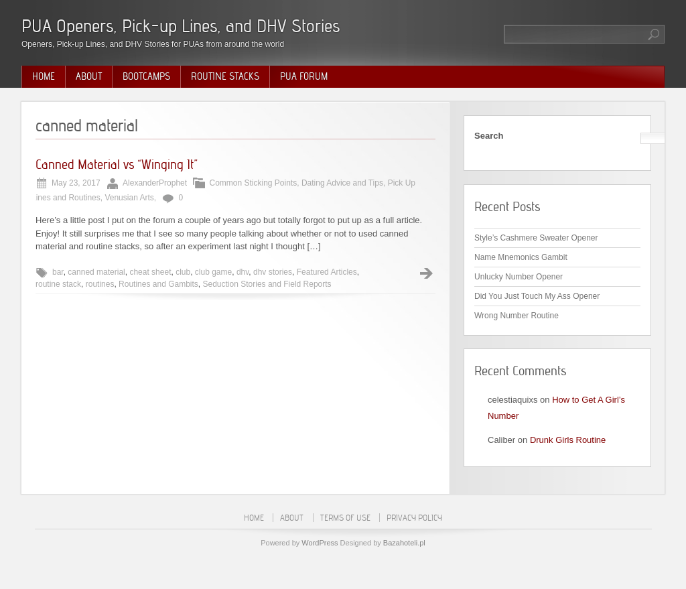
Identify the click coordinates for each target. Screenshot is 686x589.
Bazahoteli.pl (404, 543)
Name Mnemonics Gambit (520, 257)
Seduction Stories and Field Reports (267, 284)
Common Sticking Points (253, 183)
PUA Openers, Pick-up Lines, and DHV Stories (180, 25)
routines (100, 284)
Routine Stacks (225, 76)
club (183, 272)
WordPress (319, 543)
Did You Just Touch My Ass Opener (537, 296)
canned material (96, 272)
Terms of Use (345, 517)
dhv (242, 272)
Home (43, 76)
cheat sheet (150, 272)
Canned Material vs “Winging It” (117, 164)
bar (58, 272)
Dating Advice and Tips (342, 183)
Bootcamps (146, 76)
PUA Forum (304, 76)
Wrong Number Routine (516, 315)
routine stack (58, 284)
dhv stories (272, 272)
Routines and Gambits (158, 284)
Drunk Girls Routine (568, 440)
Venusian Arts (129, 197)
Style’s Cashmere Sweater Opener (536, 238)
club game (213, 272)
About (89, 76)
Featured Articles (327, 272)
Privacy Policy (414, 517)
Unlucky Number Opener (518, 276)
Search (488, 136)
